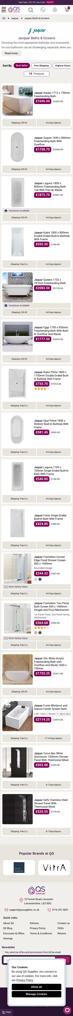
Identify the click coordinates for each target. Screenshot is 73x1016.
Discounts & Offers (13, 933)
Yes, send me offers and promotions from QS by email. (33, 952)
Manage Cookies (36, 994)
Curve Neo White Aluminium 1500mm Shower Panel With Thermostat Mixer (51, 757)
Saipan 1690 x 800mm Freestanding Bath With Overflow (52, 141)
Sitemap (7, 938)
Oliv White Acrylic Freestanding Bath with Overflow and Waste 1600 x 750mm (50, 663)
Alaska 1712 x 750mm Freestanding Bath (52, 94)
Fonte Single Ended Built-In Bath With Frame (50, 517)
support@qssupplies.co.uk (22, 909)
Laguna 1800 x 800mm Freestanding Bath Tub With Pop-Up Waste (50, 187)
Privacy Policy (38, 928)
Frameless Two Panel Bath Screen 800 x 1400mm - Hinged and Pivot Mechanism (51, 607)
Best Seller (22, 65)
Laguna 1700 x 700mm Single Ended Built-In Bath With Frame (51, 471)
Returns (61, 933)
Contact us (63, 923)
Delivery (34, 923)
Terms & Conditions (41, 933)
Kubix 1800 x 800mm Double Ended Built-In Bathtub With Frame (52, 236)
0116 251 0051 (58, 910)
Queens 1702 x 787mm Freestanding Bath (50, 281)
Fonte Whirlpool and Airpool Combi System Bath (50, 707)
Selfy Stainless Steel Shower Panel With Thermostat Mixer (51, 803)
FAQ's (60, 928)
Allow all (36, 986)
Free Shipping (41, 65)
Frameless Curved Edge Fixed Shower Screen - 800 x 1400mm (50, 560)
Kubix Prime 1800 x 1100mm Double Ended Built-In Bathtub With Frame (51, 375)
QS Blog (7, 928)
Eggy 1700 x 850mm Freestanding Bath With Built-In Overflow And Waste (51, 331)
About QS (8, 923)
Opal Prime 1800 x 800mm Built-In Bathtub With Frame (51, 424)
